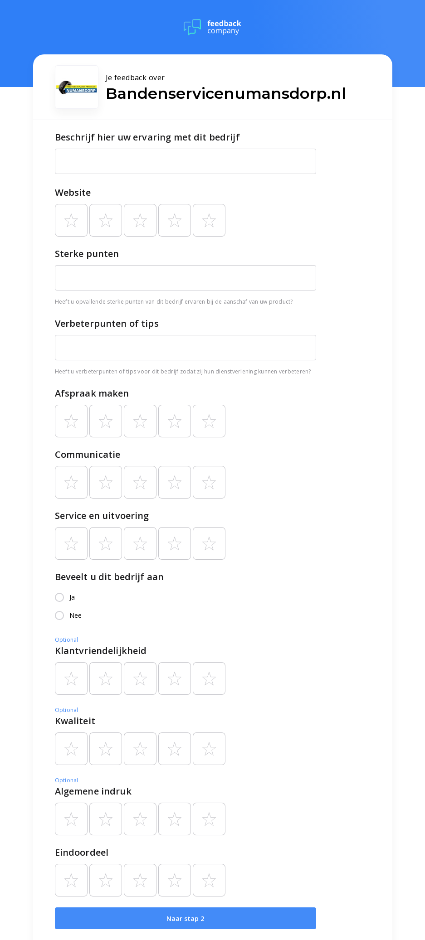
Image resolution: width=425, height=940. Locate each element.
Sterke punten (87, 253)
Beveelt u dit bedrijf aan (109, 577)
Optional (66, 640)
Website (73, 192)
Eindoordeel (82, 852)
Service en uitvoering (102, 515)
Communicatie (88, 454)
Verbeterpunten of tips (107, 323)
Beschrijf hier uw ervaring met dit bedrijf (147, 137)
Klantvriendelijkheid (101, 650)
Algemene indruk (93, 791)
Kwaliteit (75, 721)
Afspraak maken (92, 393)
